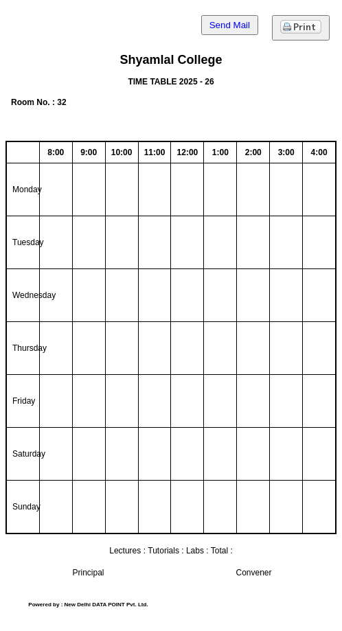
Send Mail (229, 25)
